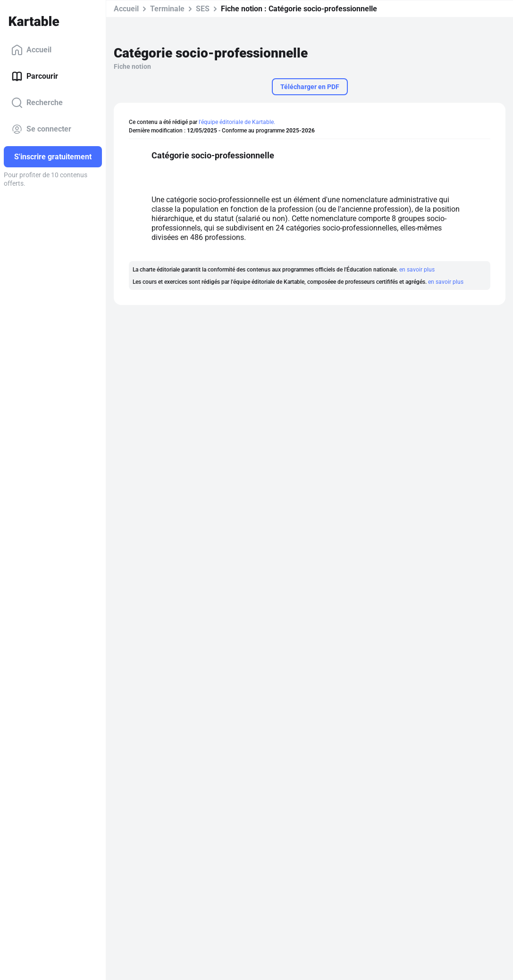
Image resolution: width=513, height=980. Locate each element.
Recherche (37, 102)
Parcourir (34, 76)
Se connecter (41, 129)
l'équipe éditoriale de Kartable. (237, 122)
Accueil (31, 50)
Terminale (167, 8)
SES (203, 8)
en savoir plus (417, 269)
